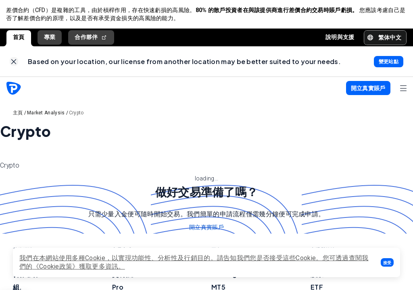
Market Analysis (46, 113)
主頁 (18, 113)
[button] (387, 262)
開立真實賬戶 (206, 228)
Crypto (76, 113)
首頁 (19, 37)
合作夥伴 (91, 37)
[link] (14, 62)
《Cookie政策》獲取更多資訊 (76, 266)
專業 (50, 37)
